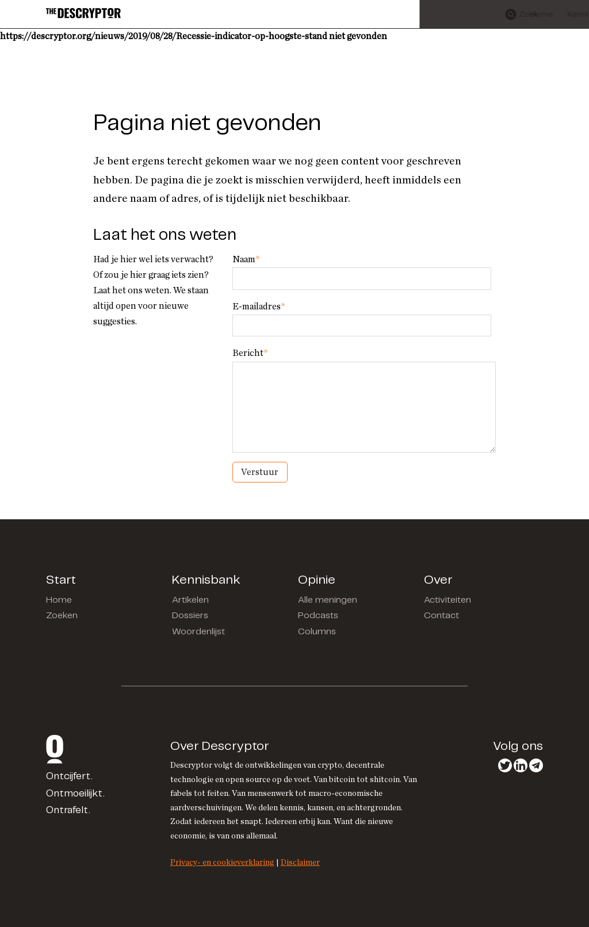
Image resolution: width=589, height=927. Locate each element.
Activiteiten (447, 600)
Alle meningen (327, 600)
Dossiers (190, 615)
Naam (245, 259)
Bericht (249, 353)
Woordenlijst (198, 631)
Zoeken (62, 615)
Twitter (505, 765)
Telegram (536, 765)
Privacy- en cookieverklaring (222, 862)
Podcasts (318, 615)
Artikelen (190, 600)
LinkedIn (520, 765)
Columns (317, 631)
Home (59, 600)
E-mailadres (258, 306)
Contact (441, 615)
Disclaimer (300, 862)
